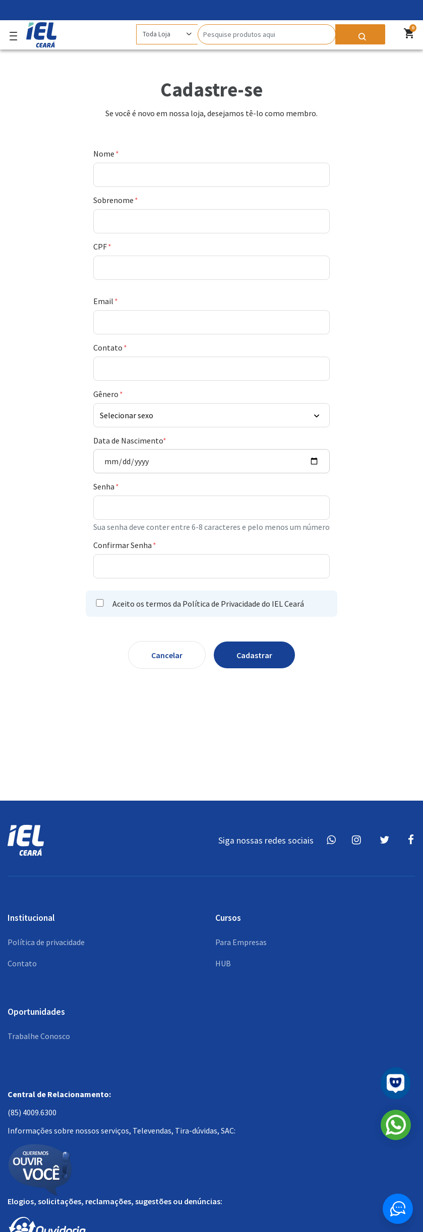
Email (104, 301)
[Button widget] (398, 1209)
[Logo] (38, 32)
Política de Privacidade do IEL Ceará (243, 604)
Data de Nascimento (128, 440)
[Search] (267, 34)
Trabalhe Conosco (39, 1036)
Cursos (228, 917)
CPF (100, 246)
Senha (104, 486)
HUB (223, 963)
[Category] (167, 34)
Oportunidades (36, 1011)
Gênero (106, 394)
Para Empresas (241, 942)
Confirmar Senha (123, 545)
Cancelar (167, 655)
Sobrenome (114, 200)
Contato (108, 347)
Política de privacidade (46, 942)
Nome (104, 154)
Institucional (31, 917)
